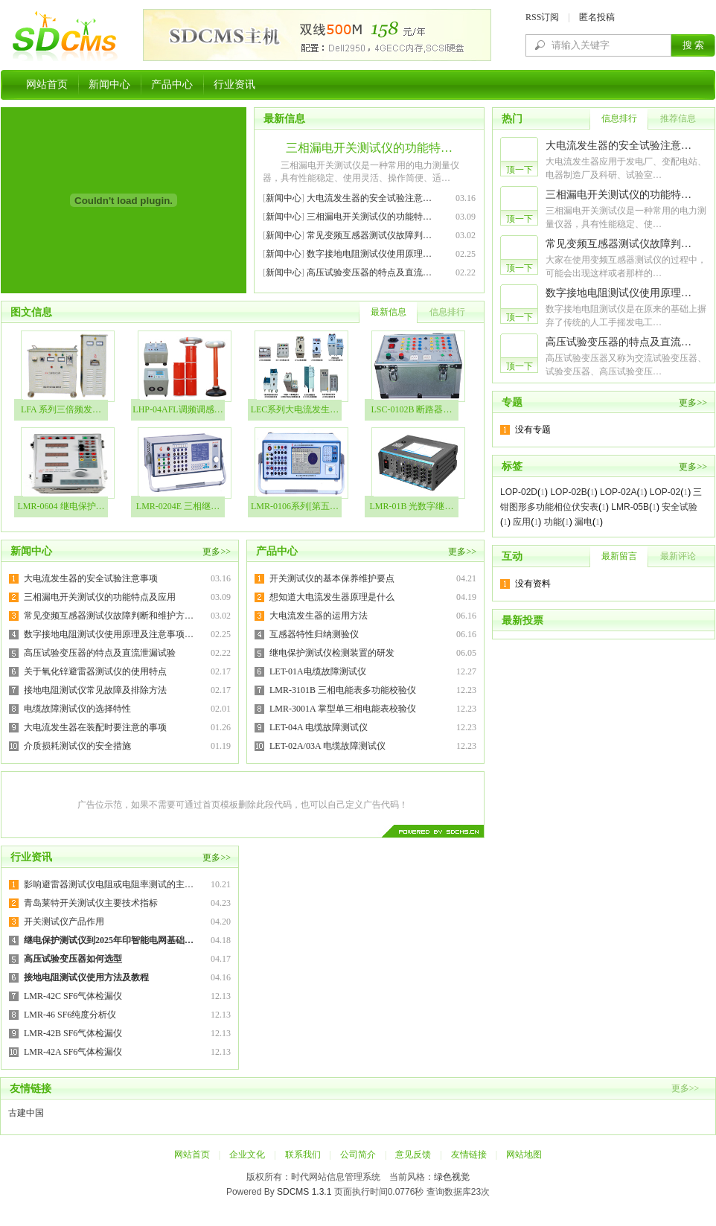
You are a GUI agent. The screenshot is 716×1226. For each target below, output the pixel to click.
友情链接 (469, 1154)
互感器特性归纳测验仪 (314, 634)
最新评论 (678, 556)
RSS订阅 (542, 17)
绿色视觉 (452, 1177)
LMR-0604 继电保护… (61, 506)
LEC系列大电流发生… (295, 409)
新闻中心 (109, 84)
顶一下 (519, 170)
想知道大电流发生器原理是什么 (331, 597)
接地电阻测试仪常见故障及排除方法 (95, 690)
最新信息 (388, 312)
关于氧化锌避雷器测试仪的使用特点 (95, 671)
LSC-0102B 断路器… (411, 409)
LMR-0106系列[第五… (295, 506)
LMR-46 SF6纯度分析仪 (70, 1014)
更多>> (216, 551)
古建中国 (26, 1113)
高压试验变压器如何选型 (73, 959)
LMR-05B (630, 507)
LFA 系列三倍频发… (61, 409)
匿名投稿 (597, 17)
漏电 (583, 522)
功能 (553, 522)
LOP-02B (568, 492)
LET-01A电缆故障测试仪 (317, 671)
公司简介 (358, 1154)
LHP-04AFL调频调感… (177, 409)
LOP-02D (518, 492)
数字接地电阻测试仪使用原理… (369, 254)
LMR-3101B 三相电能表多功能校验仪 (342, 690)
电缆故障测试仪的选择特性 (77, 708)
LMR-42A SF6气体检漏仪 (73, 1052)
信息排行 (447, 312)
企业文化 (247, 1154)
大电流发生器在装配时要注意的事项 (95, 727)
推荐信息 (678, 118)
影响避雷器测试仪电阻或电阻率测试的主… (109, 884)
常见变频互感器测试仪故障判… (369, 235)
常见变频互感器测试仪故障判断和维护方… (109, 615)
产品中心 (172, 84)
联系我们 (303, 1154)
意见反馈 (413, 1154)
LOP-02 (665, 492)
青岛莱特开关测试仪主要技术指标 (91, 903)
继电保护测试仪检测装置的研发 (331, 653)
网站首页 (47, 84)
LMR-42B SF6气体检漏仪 (73, 1033)
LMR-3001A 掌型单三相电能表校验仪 (342, 708)
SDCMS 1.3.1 (304, 1192)
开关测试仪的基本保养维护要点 (331, 578)
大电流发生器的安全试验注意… (369, 198)
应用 (522, 522)
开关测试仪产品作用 (64, 921)
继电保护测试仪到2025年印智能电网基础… (109, 940)
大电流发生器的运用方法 (318, 615)
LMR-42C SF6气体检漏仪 (73, 996)
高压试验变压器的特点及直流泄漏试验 (100, 653)
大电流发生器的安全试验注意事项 (91, 578)
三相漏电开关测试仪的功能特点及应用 (100, 597)
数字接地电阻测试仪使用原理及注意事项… (109, 634)
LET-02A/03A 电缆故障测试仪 (327, 746)
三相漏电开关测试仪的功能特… (369, 147)
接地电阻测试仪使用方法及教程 (86, 977)
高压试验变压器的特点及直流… (369, 272)
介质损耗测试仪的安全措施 (77, 746)
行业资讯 (234, 84)
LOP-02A (618, 492)
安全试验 (679, 507)
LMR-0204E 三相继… (178, 506)
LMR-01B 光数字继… (411, 506)
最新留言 (619, 556)
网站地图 (524, 1154)
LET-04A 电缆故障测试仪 (318, 727)
